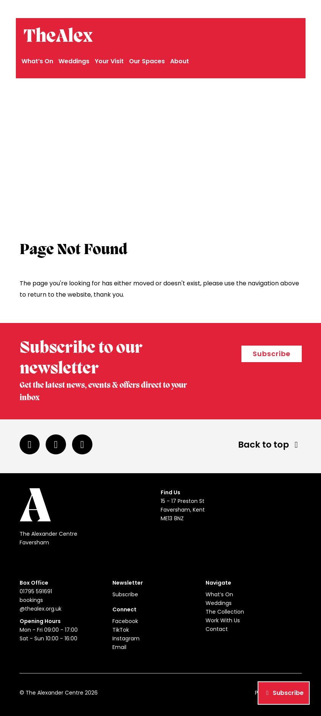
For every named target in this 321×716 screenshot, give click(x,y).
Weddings (73, 61)
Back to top (270, 445)
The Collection (225, 611)
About (179, 61)
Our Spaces (147, 61)
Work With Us (223, 620)
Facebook (125, 621)
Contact (217, 629)
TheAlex (58, 36)
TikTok (120, 630)
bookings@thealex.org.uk (269, 9)
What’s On (37, 61)
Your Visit (109, 61)
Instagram (126, 638)
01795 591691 (215, 9)
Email (119, 647)
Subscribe (271, 353)
